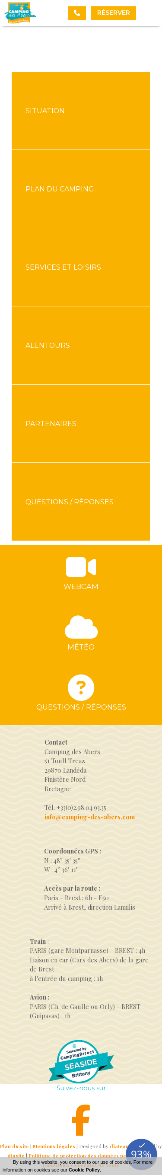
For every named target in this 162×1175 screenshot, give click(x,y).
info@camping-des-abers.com (89, 816)
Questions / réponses (81, 707)
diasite (16, 1156)
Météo (81, 647)
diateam (120, 1146)
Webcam (81, 586)
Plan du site (14, 1146)
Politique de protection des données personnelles (90, 1156)
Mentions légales (54, 1146)
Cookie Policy (84, 1169)
